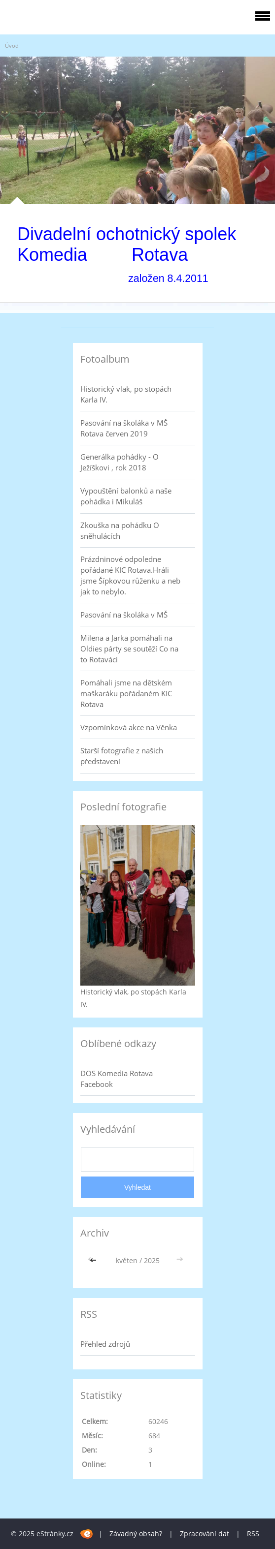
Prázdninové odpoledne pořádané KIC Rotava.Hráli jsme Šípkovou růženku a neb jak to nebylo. (130, 575)
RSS (253, 1533)
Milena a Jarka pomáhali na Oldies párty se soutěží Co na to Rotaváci (129, 648)
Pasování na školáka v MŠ (124, 615)
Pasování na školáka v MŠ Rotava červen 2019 (124, 428)
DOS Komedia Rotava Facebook (116, 1078)
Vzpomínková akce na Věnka (128, 727)
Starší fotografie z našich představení (121, 755)
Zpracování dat (204, 1533)
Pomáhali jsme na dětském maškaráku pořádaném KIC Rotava (126, 693)
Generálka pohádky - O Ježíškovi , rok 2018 (119, 462)
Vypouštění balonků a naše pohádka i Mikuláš (126, 496)
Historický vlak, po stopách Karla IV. (126, 394)
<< (94, 1260)
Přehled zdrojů (105, 1344)
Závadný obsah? (135, 1533)
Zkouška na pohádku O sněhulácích (119, 530)
